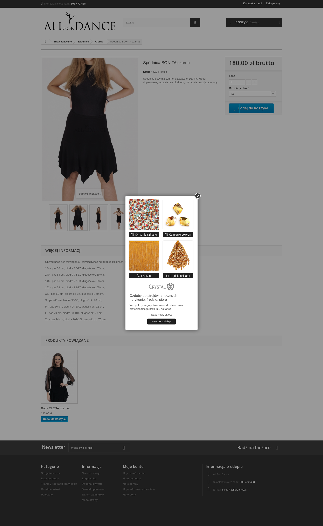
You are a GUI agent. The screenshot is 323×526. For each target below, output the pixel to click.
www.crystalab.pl (162, 321)
